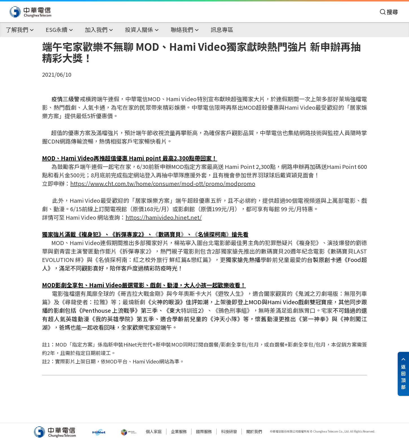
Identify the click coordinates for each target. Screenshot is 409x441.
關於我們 (254, 431)
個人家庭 (154, 431)
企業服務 (179, 431)
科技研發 (229, 431)
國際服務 (204, 431)
